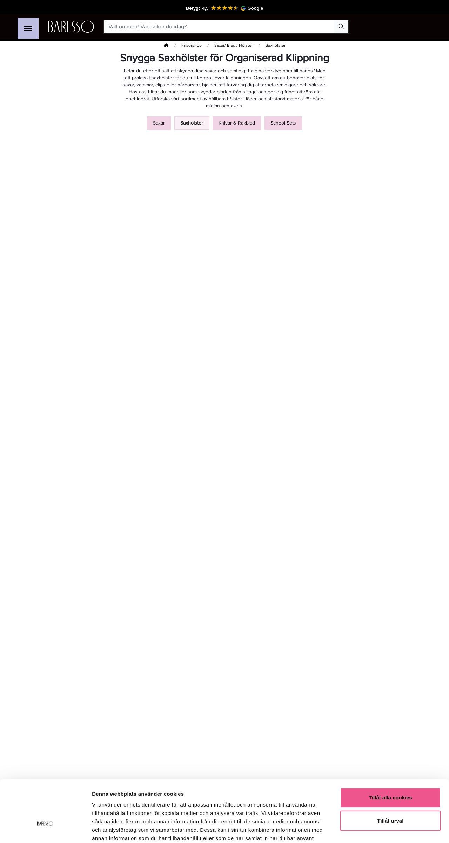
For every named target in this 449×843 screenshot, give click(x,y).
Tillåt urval (390, 775)
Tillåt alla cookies (390, 752)
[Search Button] (341, 26)
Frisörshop (191, 45)
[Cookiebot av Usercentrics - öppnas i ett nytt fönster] (45, 829)
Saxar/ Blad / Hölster (233, 45)
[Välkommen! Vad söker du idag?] (219, 26)
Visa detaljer (381, 829)
